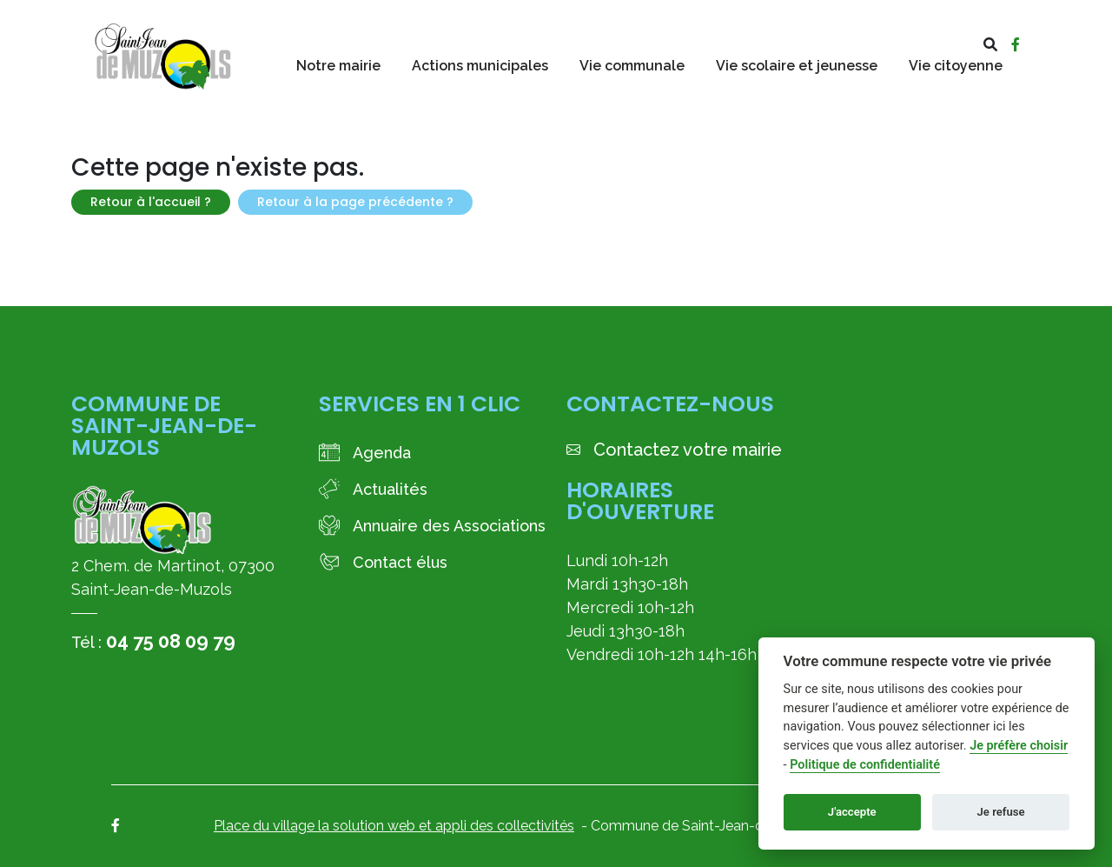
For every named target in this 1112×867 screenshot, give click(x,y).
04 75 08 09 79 (170, 641)
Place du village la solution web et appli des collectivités (394, 825)
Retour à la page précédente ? (355, 201)
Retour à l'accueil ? (150, 201)
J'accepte (852, 811)
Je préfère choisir (1019, 745)
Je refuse (1001, 811)
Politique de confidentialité (865, 764)
